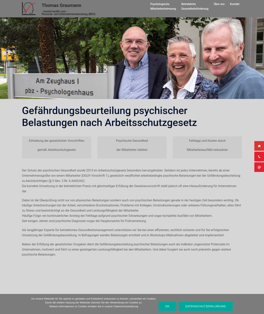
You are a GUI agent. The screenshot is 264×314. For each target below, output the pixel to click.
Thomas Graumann (61, 5)
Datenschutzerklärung (205, 306)
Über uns (219, 4)
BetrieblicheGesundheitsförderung (194, 6)
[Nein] (259, 304)
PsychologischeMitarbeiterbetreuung (163, 6)
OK (167, 306)
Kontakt (234, 4)
